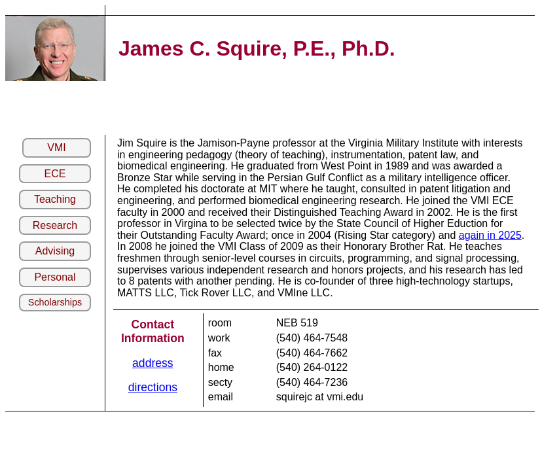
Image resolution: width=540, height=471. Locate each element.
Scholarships (55, 302)
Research (55, 225)
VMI (56, 147)
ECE (55, 173)
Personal (54, 277)
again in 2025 (490, 235)
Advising (55, 250)
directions (152, 387)
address (152, 363)
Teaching (55, 199)
